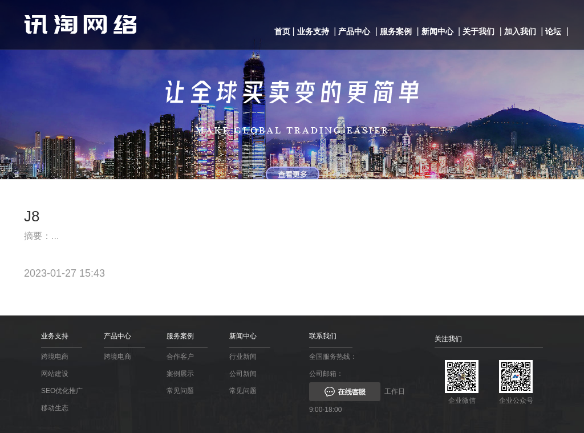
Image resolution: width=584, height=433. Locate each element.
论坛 (553, 31)
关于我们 (478, 31)
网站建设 (54, 374)
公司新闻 (243, 374)
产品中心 (354, 31)
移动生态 (54, 408)
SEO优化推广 (62, 391)
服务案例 (396, 31)
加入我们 (520, 31)
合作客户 (180, 357)
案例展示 (180, 374)
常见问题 (180, 391)
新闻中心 (437, 31)
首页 (282, 31)
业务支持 (313, 31)
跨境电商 (54, 357)
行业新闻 (243, 357)
